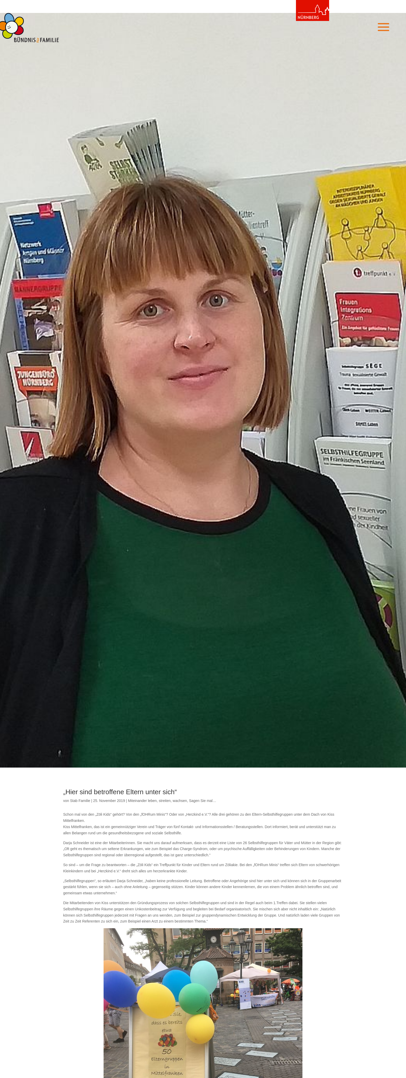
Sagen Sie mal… (202, 801)
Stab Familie (80, 801)
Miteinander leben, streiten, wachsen (157, 801)
